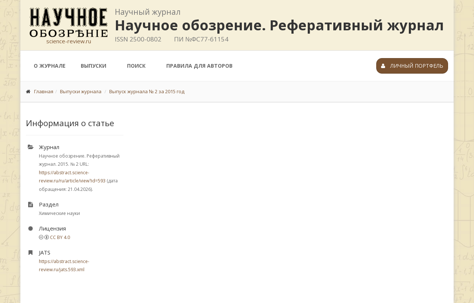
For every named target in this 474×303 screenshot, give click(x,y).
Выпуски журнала (80, 91)
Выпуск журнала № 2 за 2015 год (146, 91)
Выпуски (93, 65)
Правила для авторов (199, 65)
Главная (43, 91)
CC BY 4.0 (60, 237)
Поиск (136, 65)
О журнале (50, 65)
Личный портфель (412, 65)
